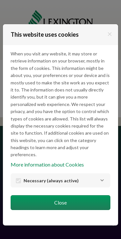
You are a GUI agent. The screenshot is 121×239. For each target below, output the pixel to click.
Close (60, 202)
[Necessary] (102, 180)
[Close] (110, 34)
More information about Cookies (47, 164)
